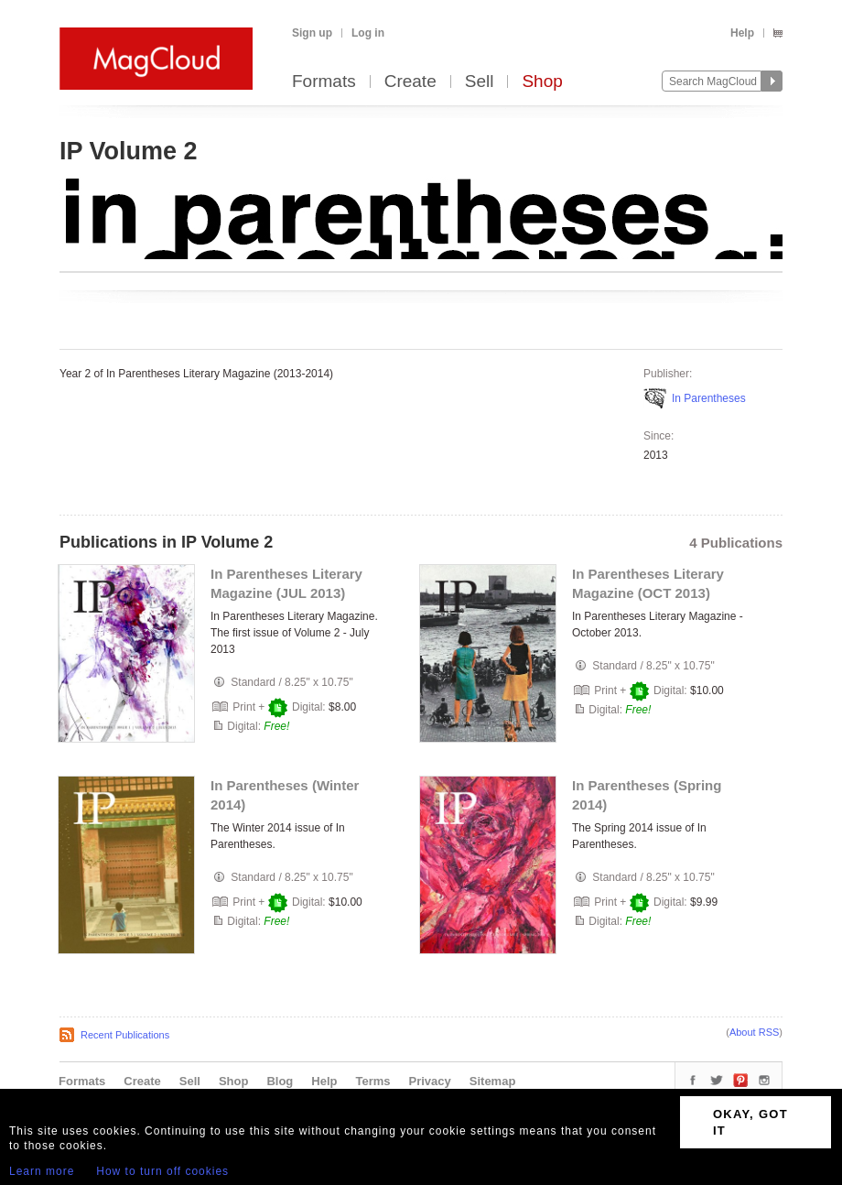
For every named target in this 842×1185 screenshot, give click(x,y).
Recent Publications (125, 1034)
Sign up (312, 33)
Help (742, 33)
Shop (542, 82)
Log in (367, 33)
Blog (279, 1081)
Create (410, 82)
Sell (479, 82)
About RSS (754, 1032)
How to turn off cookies (162, 1171)
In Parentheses (709, 398)
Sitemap (493, 1081)
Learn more (41, 1171)
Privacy (430, 1081)
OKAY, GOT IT (750, 1122)
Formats (324, 82)
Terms (372, 1081)
